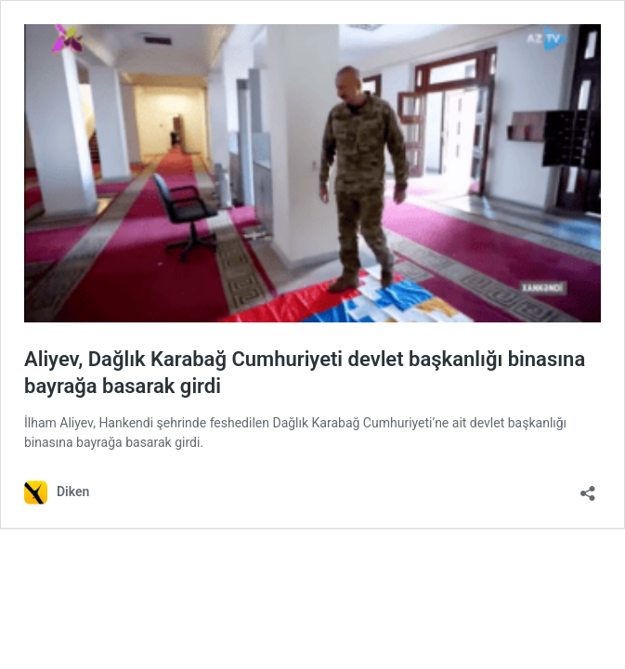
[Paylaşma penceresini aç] (588, 487)
